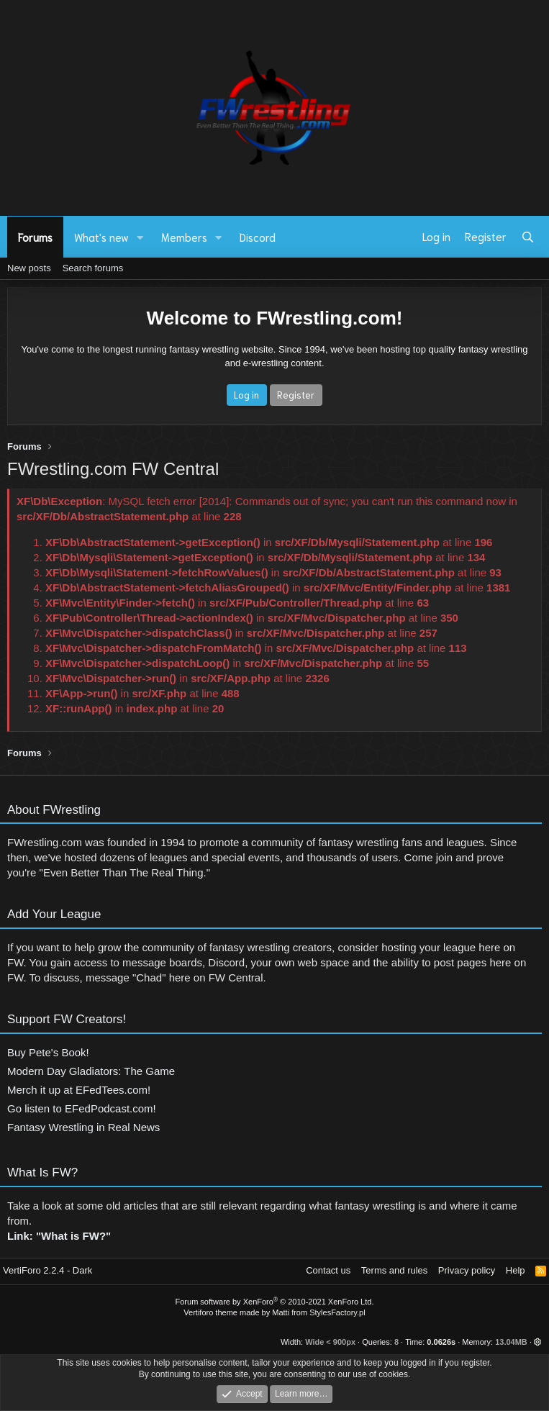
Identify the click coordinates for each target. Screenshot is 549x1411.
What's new (101, 237)
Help (515, 1270)
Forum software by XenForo (275, 1301)
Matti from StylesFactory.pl (318, 1312)
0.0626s (441, 1342)
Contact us (328, 1270)
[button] (140, 237)
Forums (35, 237)
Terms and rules (394, 1270)
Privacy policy (466, 1270)
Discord (258, 237)
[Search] (528, 237)
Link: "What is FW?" (59, 1243)
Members (184, 237)
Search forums (93, 268)
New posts (29, 268)
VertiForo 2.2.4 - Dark (47, 1270)
